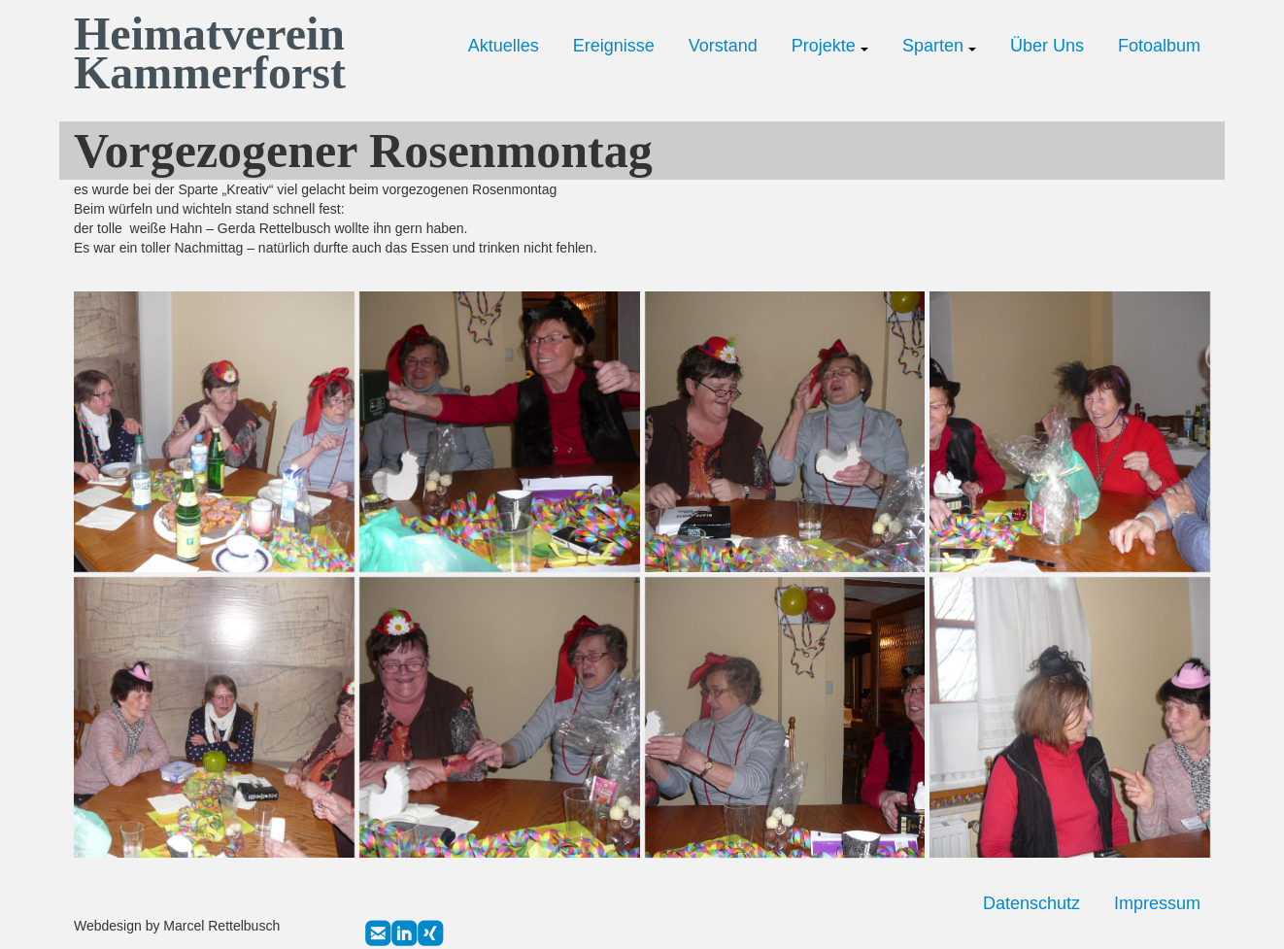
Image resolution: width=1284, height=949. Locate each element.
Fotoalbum (1159, 45)
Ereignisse (614, 45)
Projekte (830, 45)
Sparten (939, 45)
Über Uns (1047, 45)
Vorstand (723, 45)
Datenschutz (1031, 903)
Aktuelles (503, 45)
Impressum (1157, 903)
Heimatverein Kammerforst (205, 53)
